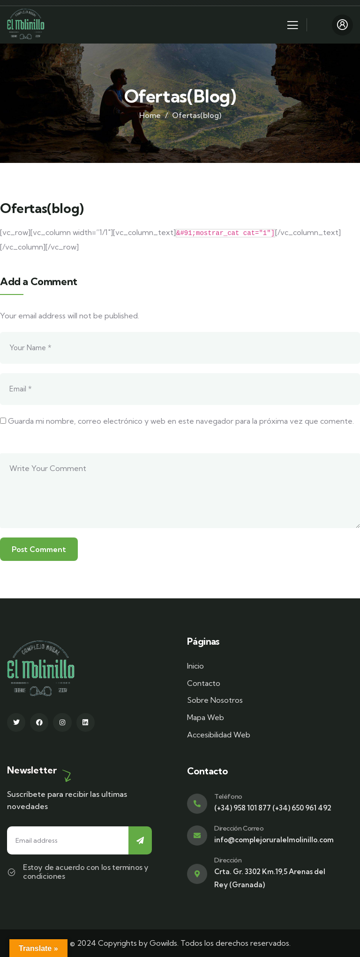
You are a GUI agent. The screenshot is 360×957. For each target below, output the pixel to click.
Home (150, 115)
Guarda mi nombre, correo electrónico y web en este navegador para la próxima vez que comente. (181, 421)
